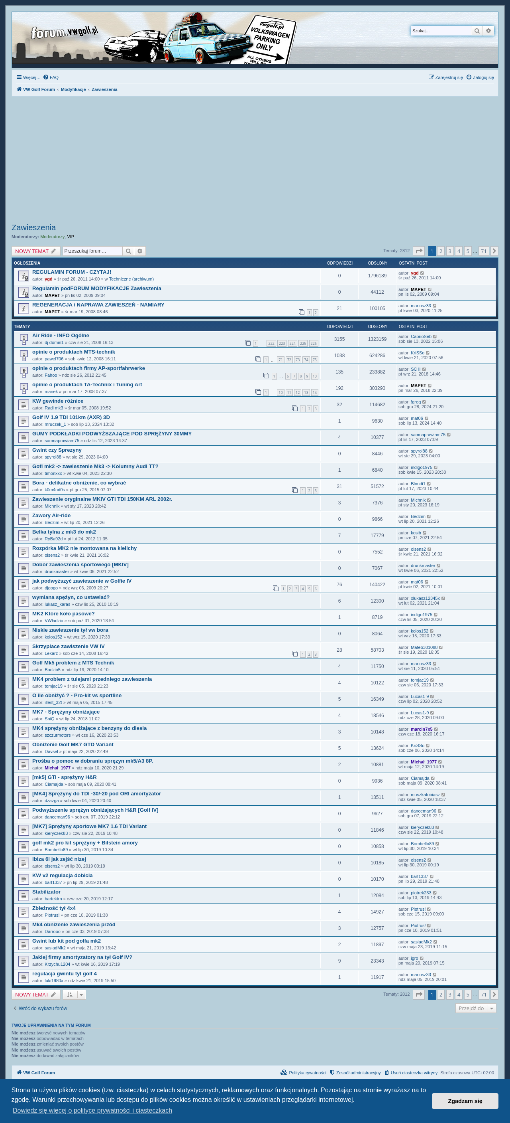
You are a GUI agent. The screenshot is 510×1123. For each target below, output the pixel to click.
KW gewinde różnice (57, 401)
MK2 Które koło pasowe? (63, 614)
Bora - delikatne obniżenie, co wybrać (79, 483)
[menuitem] (51, 77)
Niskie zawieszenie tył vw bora (70, 630)
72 (289, 359)
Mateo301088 (424, 647)
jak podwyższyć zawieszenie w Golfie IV (81, 581)
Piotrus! (52, 915)
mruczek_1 (55, 424)
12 (298, 392)
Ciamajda (54, 784)
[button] (419, 251)
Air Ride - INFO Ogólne (60, 335)
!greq (416, 401)
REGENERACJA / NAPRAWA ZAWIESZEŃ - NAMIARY (98, 305)
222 (271, 343)
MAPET (52, 295)
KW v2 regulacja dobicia (62, 875)
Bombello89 (56, 849)
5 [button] (468, 251)
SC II (415, 369)
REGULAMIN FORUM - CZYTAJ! (71, 272)
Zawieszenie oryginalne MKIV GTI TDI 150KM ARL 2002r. (102, 499)
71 (280, 359)
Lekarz (51, 653)
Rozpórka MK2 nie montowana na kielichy (84, 548)
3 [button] (450, 251)
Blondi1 (418, 483)
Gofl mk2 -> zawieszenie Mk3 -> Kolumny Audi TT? (95, 466)
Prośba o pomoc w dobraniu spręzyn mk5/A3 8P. (92, 761)
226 (314, 343)
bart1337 (53, 882)
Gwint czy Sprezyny (57, 450)
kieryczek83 (56, 833)
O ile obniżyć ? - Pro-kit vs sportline (77, 695)
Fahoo (51, 375)
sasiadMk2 (55, 947)
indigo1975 (421, 467)
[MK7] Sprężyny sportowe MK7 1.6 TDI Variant (89, 826)
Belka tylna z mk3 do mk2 (64, 532)
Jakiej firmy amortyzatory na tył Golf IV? (82, 957)
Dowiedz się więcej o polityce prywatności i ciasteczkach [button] (92, 1110)
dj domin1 (54, 342)
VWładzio (54, 620)
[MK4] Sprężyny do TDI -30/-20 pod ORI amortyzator (96, 794)
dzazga (52, 800)
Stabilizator (46, 892)
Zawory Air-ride (51, 515)
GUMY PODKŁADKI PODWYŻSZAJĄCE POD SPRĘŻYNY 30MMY (112, 434)
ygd (49, 279)
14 (315, 392)
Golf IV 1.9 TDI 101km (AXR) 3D (71, 417)
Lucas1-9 (420, 696)
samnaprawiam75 (62, 440)
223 (282, 343)
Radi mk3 (54, 407)
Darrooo (53, 931)
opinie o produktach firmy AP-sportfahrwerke (88, 368)
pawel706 (54, 358)
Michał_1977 (58, 767)
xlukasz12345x (425, 598)
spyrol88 (53, 457)
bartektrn (53, 898)
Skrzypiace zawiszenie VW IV (68, 646)
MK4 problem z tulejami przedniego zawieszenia (92, 679)
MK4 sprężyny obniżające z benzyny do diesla (89, 728)
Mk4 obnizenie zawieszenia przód (74, 924)
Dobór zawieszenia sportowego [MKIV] (80, 564)
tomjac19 (54, 686)
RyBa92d (54, 538)
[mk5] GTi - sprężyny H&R (64, 777)
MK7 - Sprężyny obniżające (66, 712)
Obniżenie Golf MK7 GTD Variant (73, 744)
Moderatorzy (52, 236)
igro (414, 958)
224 (293, 343)
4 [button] (458, 251)
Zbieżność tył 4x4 (54, 908)
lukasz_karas (57, 604)
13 (306, 392)
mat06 (417, 418)
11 (289, 392)
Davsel (51, 751)
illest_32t (53, 702)
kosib (416, 532)
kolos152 (53, 637)
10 (315, 376)
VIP (70, 236)
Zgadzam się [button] (465, 1101)
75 (315, 359)
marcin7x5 (421, 729)
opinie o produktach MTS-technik (73, 352)
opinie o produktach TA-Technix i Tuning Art (87, 385)
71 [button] (484, 251)
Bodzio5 (53, 669)
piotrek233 (421, 892)
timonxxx (53, 473)
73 (298, 359)
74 (306, 359)
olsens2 (52, 555)
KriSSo (417, 352)
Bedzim (52, 522)
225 (303, 343)
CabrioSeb (421, 336)
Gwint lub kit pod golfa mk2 (66, 941)
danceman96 (57, 817)
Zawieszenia (34, 227)
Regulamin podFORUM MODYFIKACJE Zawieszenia (96, 288)
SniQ (49, 718)
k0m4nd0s (55, 489)
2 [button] (440, 251)
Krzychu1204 (57, 964)
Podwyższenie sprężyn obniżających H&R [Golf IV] (95, 810)
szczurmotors (58, 735)
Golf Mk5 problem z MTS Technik (73, 663)
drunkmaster (57, 571)
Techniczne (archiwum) (131, 279)
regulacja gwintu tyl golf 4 (64, 974)
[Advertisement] (255, 161)
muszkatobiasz (425, 794)
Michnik (52, 506)
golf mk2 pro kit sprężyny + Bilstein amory (85, 843)
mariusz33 (421, 305)
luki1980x (54, 980)
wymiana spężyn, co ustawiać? (71, 597)
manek (51, 391)
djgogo (51, 587)
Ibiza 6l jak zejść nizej (59, 859)
